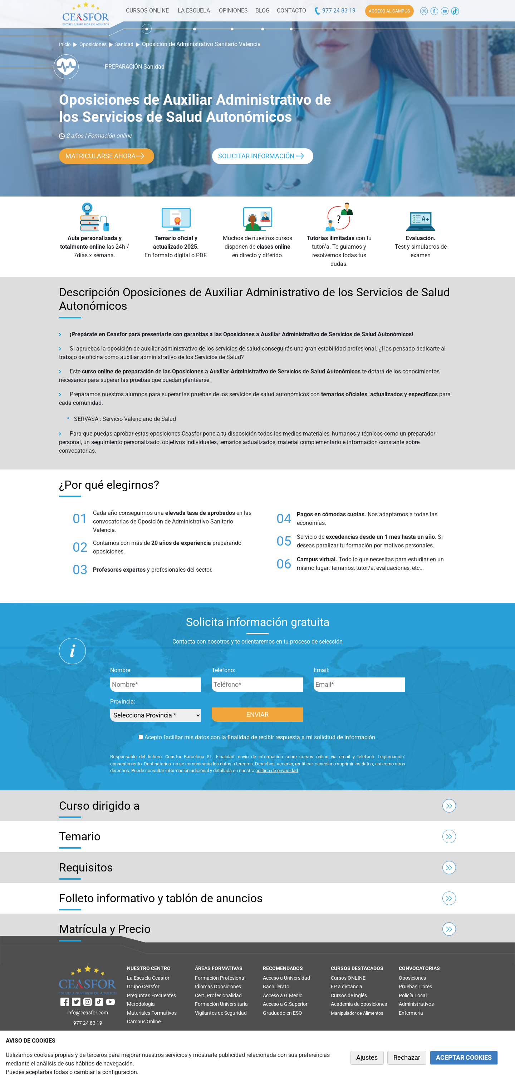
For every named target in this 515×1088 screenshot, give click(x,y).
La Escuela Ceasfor (148, 978)
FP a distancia (346, 986)
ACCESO (389, 11)
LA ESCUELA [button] (194, 10)
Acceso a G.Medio (283, 995)
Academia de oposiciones (359, 1004)
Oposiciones (93, 44)
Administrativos (416, 1004)
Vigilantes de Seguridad (221, 1013)
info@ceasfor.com (87, 1012)
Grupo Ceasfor (143, 986)
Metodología (141, 1004)
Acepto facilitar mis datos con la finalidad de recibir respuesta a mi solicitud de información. (257, 737)
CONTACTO (291, 10)
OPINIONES (233, 10)
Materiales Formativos (152, 1013)
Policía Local (413, 995)
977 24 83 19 (334, 10)
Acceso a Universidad (286, 978)
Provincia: (122, 701)
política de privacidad (276, 770)
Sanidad (124, 44)
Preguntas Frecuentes (151, 995)
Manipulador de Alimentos (357, 1013)
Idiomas (204, 986)
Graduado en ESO (282, 1013)
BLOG (262, 10)
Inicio (65, 44)
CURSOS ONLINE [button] (147, 10)
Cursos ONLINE (348, 978)
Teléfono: (223, 670)
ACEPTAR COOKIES (464, 1057)
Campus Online (144, 1021)
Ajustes (367, 1057)
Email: (321, 670)
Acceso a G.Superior (285, 1004)
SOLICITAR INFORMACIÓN (256, 156)
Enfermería (411, 1013)
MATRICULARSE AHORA (100, 156)
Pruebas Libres (415, 986)
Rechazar (406, 1057)
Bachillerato (276, 986)
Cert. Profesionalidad (218, 995)
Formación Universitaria (221, 1004)
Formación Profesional (220, 978)
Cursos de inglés (349, 995)
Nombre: (121, 670)
